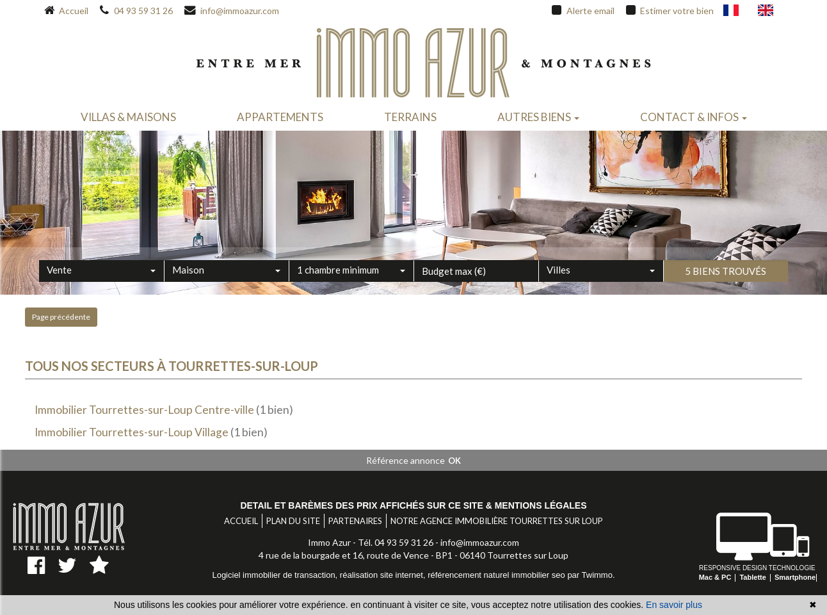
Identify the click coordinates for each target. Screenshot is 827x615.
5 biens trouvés (725, 289)
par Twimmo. (590, 575)
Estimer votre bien (670, 11)
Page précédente (61, 317)
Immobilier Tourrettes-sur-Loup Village (132, 432)
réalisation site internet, (384, 575)
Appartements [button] (280, 117)
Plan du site (293, 521)
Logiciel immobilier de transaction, (275, 575)
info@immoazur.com (231, 11)
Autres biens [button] (538, 117)
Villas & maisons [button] (128, 117)
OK (454, 460)
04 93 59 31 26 (136, 11)
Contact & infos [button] (693, 117)
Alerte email (583, 11)
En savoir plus (674, 605)
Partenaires (355, 521)
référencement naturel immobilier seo (497, 575)
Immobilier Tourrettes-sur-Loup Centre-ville (144, 409)
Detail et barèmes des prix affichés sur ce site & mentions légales (413, 505)
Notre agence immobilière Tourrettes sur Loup (496, 521)
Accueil (66, 11)
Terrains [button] (410, 117)
